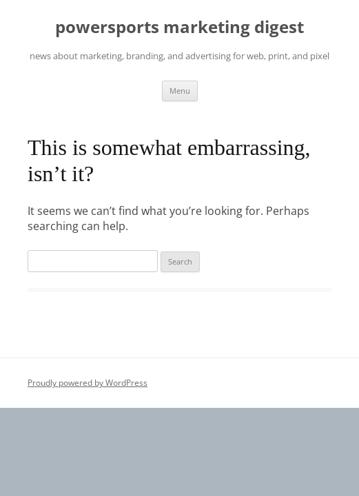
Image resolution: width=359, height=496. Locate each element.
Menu (180, 90)
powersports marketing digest (179, 27)
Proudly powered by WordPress (87, 383)
